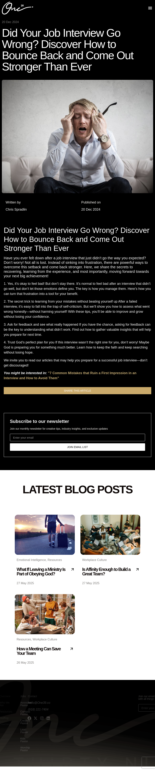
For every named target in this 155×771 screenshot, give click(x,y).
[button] (150, 7)
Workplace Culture (94, 560)
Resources (54, 560)
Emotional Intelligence (31, 560)
